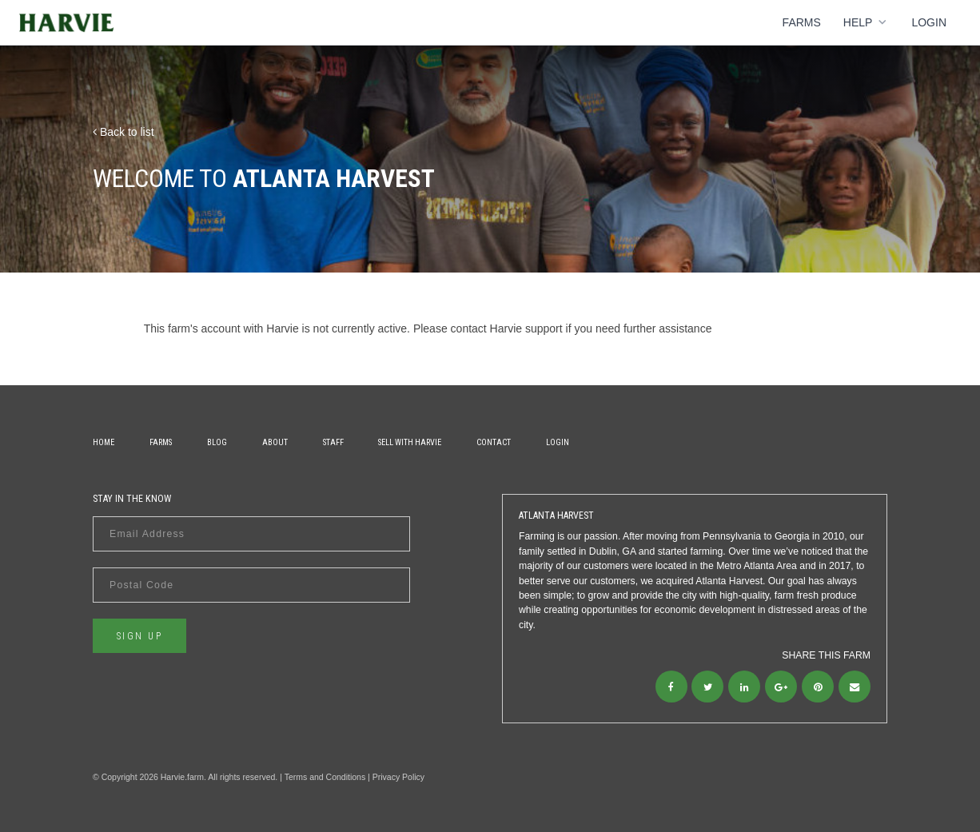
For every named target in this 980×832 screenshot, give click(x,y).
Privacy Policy (398, 777)
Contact (493, 442)
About (275, 442)
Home (103, 442)
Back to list (123, 131)
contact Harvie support (507, 328)
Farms (802, 22)
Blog (217, 442)
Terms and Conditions (325, 777)
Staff (333, 442)
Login (928, 22)
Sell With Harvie (409, 442)
